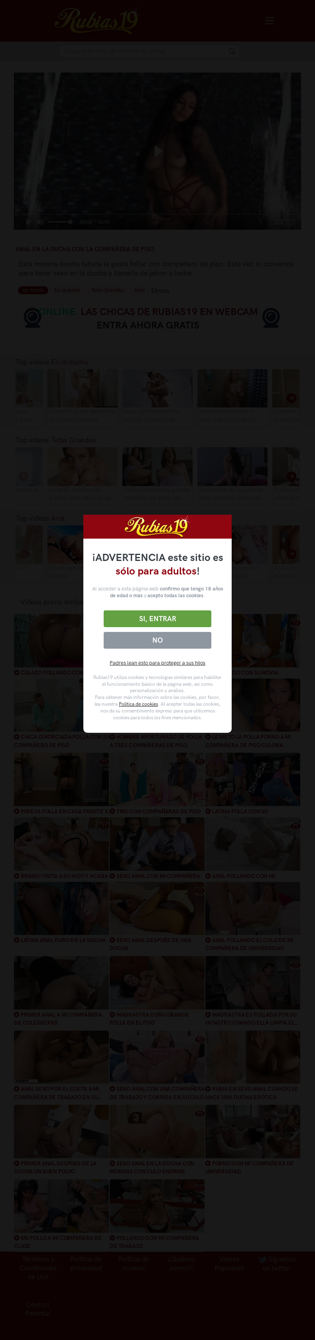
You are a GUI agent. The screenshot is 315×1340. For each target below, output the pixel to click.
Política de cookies (138, 704)
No (157, 640)
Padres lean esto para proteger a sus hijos (157, 663)
